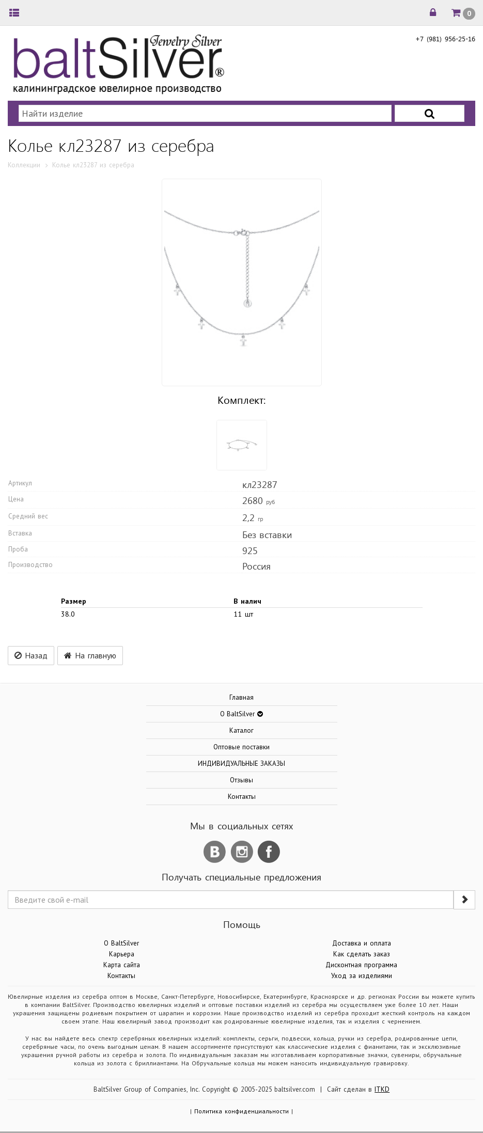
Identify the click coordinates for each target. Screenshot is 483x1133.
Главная (241, 697)
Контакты (242, 796)
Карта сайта (121, 965)
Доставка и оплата (361, 943)
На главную (90, 655)
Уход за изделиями (361, 975)
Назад (31, 655)
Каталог (241, 730)
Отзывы (241, 780)
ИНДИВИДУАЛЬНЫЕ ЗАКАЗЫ (242, 763)
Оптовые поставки (241, 747)
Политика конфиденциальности (241, 1111)
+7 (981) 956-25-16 (445, 38)
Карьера (121, 954)
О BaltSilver (121, 943)
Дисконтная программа (361, 965)
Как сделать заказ (361, 954)
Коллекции (24, 165)
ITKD (382, 1089)
